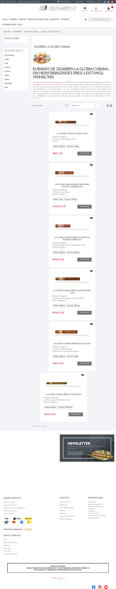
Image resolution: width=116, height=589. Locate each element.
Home (4, 19)
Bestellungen (64, 505)
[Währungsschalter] (100, 2)
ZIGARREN (13, 19)
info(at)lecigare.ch (93, 518)
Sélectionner (84, 105)
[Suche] (100, 19)
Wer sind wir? (7, 548)
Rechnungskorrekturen (67, 507)
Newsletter (63, 1)
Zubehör (22, 19)
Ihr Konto (64, 498)
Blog (20, 25)
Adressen (62, 510)
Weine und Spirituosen (38, 19)
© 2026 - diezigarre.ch (58, 578)
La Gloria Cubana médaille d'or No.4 (63, 394)
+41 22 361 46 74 (93, 513)
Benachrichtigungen (66, 519)
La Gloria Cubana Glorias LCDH (72, 134)
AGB (4, 540)
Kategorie (12, 38)
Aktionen (65, 19)
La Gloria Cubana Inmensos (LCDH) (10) (72, 344)
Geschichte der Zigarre (10, 554)
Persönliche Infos (65, 502)
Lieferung (6, 545)
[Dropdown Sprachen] (92, 2)
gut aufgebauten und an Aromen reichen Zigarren (48, 84)
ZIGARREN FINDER (9, 25)
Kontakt (79, 1)
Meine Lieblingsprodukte (67, 516)
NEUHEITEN (54, 19)
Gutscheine (63, 513)
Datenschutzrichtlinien (10, 542)
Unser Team (7, 551)
